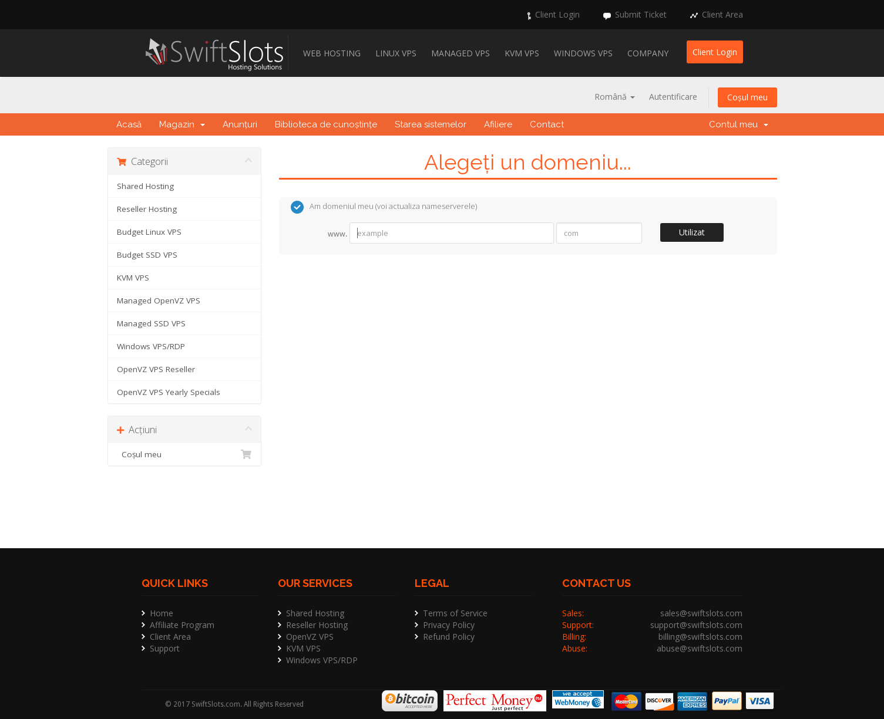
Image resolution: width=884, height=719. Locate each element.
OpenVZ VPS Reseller (156, 369)
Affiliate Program (182, 624)
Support (165, 648)
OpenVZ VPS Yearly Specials (168, 392)
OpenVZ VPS (310, 636)
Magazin (182, 124)
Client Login (557, 14)
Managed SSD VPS (151, 323)
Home (161, 613)
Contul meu (738, 124)
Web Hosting (332, 53)
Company (647, 53)
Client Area (722, 14)
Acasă (129, 124)
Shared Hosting (145, 186)
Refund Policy (449, 636)
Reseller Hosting (147, 209)
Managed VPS (460, 53)
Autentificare (673, 96)
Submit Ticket (641, 14)
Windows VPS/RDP (151, 346)
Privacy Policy (449, 624)
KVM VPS (522, 53)
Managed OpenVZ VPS (158, 300)
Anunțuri (240, 124)
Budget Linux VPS (149, 232)
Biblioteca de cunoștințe (326, 124)
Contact (547, 124)
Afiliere (498, 124)
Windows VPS (583, 53)
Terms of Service (455, 613)
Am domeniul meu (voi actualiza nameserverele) (384, 207)
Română (614, 96)
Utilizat (692, 232)
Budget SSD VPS (147, 254)
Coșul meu (747, 97)
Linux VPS (395, 53)
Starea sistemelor (430, 124)
